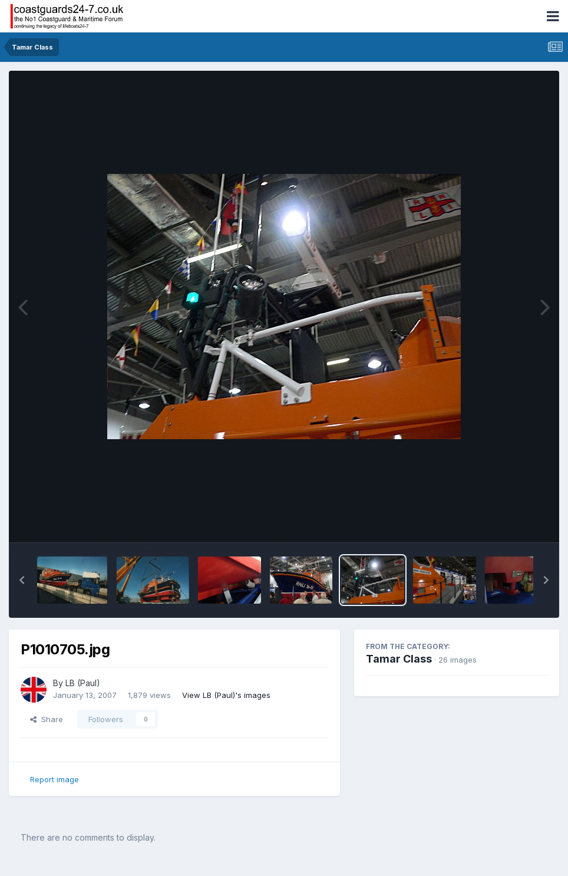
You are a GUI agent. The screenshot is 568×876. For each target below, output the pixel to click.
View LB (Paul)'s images (226, 695)
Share (46, 719)
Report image (54, 779)
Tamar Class (399, 659)
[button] (22, 580)
